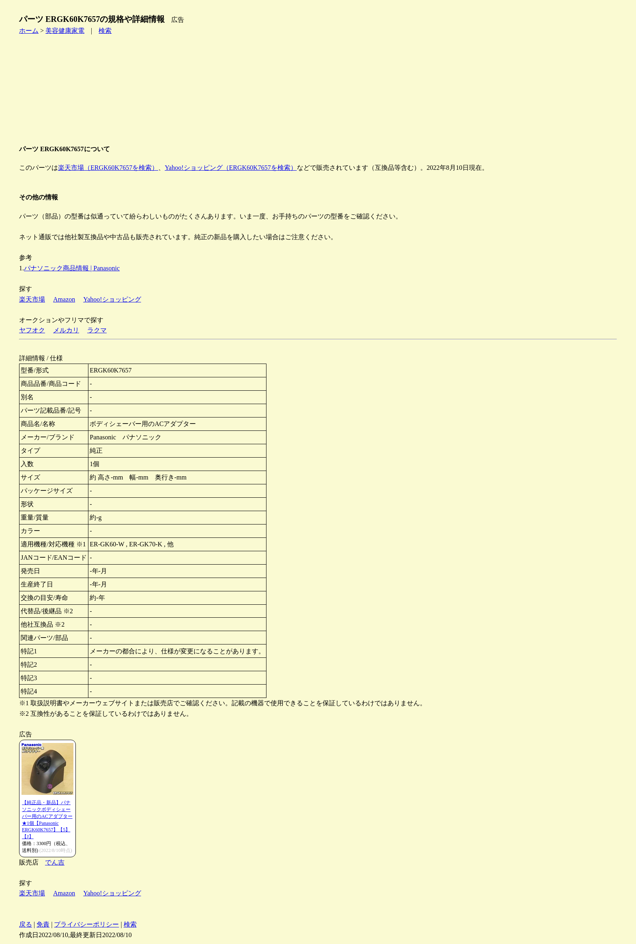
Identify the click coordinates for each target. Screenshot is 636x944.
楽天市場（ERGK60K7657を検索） (108, 167)
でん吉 (54, 862)
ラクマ (97, 330)
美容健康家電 (64, 30)
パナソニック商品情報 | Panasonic (72, 268)
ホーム (29, 30)
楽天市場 (32, 299)
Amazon (64, 299)
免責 (43, 924)
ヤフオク (32, 330)
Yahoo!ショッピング (112, 299)
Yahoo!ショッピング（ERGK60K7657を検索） (231, 167)
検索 (105, 30)
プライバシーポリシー (86, 924)
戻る (25, 924)
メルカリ (66, 330)
